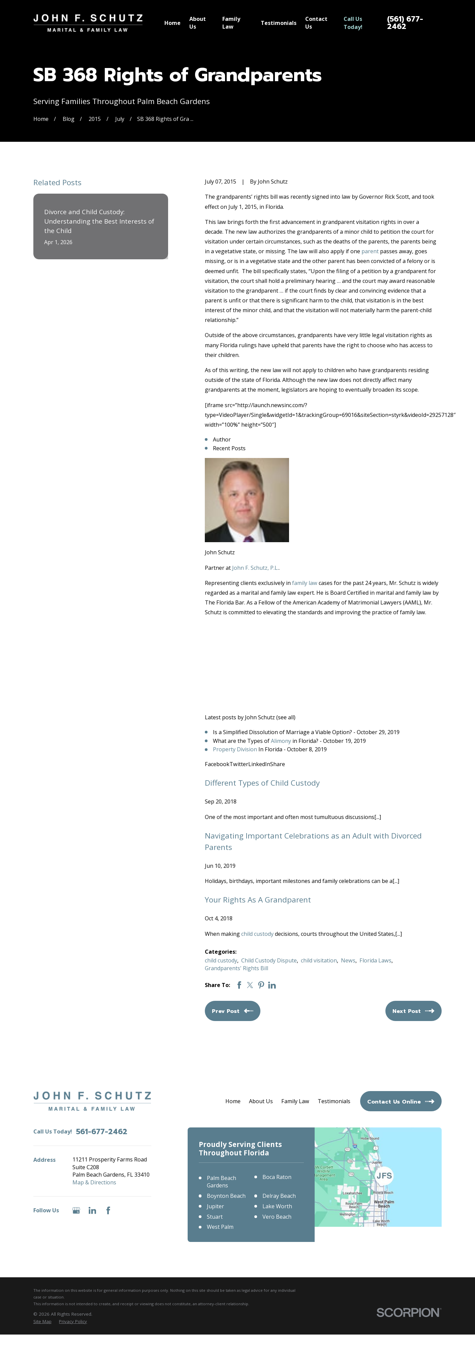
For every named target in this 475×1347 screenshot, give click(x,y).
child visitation (319, 960)
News (348, 960)
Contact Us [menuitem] (316, 22)
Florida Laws (375, 960)
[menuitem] (42, 1321)
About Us (261, 1101)
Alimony (281, 741)
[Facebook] (108, 1210)
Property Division (235, 749)
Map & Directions (94, 1182)
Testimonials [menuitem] (278, 23)
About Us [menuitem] (197, 22)
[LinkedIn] (92, 1210)
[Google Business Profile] (76, 1210)
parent (370, 251)
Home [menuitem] (172, 23)
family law (304, 583)
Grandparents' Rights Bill (236, 968)
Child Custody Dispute (269, 960)
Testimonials (334, 1101)
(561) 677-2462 (405, 22)
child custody (257, 934)
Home (233, 1101)
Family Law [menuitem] (231, 22)
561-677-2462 (101, 1132)
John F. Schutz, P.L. (255, 567)
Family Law (295, 1101)
